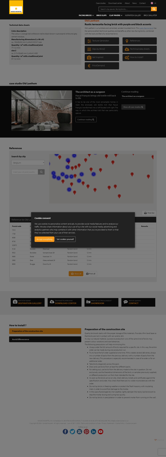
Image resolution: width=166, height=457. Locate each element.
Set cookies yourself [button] (65, 239)
